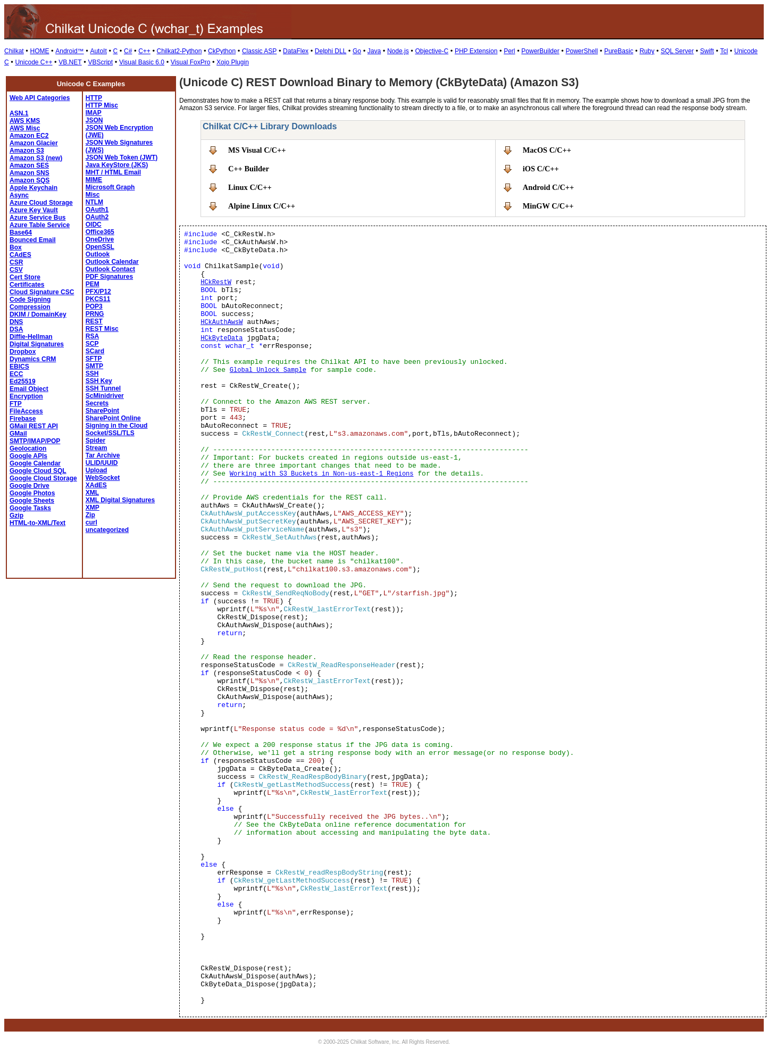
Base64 (21, 232)
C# (128, 51)
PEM (92, 284)
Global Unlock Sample (268, 370)
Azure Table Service (40, 225)
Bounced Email (33, 240)
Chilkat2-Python (179, 51)
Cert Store (25, 277)
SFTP (94, 358)
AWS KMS (25, 120)
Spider (95, 440)
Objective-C (431, 51)
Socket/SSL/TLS (110, 433)
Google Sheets (32, 500)
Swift (707, 51)
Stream (96, 448)
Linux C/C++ (250, 187)
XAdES (96, 485)
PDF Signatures (109, 276)
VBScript (100, 62)
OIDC (94, 224)
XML (92, 492)
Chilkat (14, 51)
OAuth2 (97, 217)
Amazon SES (29, 165)
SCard (95, 351)
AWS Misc (25, 128)
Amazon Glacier (34, 143)
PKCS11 (98, 299)
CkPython (222, 51)
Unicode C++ (33, 62)
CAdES (20, 255)
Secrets (97, 403)
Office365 (100, 232)
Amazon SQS (29, 180)
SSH (92, 373)
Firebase (23, 418)
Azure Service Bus (37, 217)
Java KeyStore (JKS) (117, 165)
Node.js (398, 51)
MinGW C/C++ (548, 206)
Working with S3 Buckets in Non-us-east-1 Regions (322, 474)
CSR (16, 262)
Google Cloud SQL (38, 471)
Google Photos (32, 493)
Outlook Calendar (112, 261)
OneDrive (100, 239)
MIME (94, 180)
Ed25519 (23, 381)
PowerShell (581, 51)
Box (16, 247)
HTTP (94, 98)
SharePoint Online (113, 418)
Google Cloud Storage (43, 478)
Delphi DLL (330, 51)
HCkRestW (216, 282)
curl (91, 522)
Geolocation (28, 448)
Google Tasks (30, 508)
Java (374, 51)
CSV (16, 269)
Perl (509, 51)
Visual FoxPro (190, 62)
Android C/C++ (548, 187)
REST (94, 321)
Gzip (16, 515)
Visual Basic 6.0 (141, 62)
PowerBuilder (540, 51)
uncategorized (107, 530)
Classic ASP (259, 51)
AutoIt (98, 51)
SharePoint (102, 410)
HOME (39, 51)
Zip (90, 515)
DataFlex (295, 51)
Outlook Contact (110, 269)
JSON (94, 120)
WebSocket (103, 477)
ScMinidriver (105, 396)
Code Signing (30, 299)
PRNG (95, 314)
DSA (16, 329)
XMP (92, 507)
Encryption (26, 396)
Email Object (29, 389)
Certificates (27, 284)
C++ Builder (248, 168)
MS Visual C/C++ (257, 150)
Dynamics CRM (33, 359)
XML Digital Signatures (120, 500)
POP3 (94, 306)
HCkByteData (222, 338)
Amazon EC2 (29, 135)
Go (357, 51)
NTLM (94, 202)
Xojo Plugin (232, 62)
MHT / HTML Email (113, 172)
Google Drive (29, 485)
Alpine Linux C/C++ (261, 206)
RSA (92, 336)
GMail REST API (34, 426)
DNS (16, 322)
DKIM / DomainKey (38, 314)
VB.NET (70, 62)
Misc (93, 194)
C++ (144, 51)
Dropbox (23, 351)
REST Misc (102, 328)
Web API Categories (40, 98)
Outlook (98, 254)
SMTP (94, 366)
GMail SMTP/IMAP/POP (35, 437)
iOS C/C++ (541, 168)
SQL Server (677, 51)
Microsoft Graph (110, 187)
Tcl (724, 51)
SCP (92, 343)
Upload (96, 470)
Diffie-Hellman (31, 336)
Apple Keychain (33, 188)
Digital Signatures (37, 344)
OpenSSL (100, 247)
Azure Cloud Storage (41, 202)
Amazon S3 (27, 150)
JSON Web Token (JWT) (122, 157)
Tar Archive (103, 455)
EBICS (19, 366)
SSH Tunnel (103, 388)
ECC (16, 374)
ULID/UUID (102, 463)
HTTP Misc (102, 105)
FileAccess (26, 411)
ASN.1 (19, 113)
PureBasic (618, 51)
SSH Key (99, 381)
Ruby (646, 51)
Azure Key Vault (34, 210)
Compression (30, 307)
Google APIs (28, 456)
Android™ (69, 51)
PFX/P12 (98, 291)
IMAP (94, 113)
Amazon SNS (29, 173)
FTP (16, 404)
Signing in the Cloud (117, 425)
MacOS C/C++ (547, 150)
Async (19, 195)
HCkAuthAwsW (222, 322)
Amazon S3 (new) (36, 158)
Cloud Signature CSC (42, 292)
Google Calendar (35, 463)
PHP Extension (476, 51)
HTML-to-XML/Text (37, 523)
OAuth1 (97, 209)
